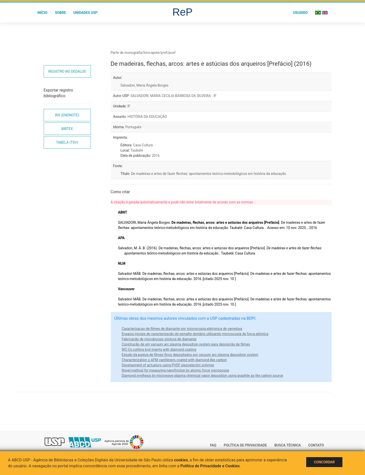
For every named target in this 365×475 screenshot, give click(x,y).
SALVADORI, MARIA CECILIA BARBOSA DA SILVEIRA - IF (173, 96)
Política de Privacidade (245, 445)
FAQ (213, 445)
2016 (156, 156)
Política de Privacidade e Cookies (210, 466)
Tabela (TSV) (67, 142)
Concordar (324, 462)
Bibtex (67, 129)
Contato (316, 445)
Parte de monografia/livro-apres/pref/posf (143, 53)
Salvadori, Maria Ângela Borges (144, 85)
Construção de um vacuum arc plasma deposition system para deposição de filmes (186, 344)
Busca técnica (287, 445)
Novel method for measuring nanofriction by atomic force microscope (175, 370)
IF (128, 106)
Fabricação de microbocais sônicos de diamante (159, 339)
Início (42, 13)
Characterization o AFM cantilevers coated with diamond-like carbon (174, 360)
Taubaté (137, 150)
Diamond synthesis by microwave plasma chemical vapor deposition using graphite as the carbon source (202, 376)
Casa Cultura (143, 145)
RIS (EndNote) (67, 115)
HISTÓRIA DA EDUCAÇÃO (147, 117)
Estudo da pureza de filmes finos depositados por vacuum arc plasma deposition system (190, 355)
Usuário (300, 13)
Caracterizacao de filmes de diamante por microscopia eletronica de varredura (182, 329)
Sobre (60, 13)
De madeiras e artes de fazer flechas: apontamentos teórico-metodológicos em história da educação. (209, 174)
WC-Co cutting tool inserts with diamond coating (159, 349)
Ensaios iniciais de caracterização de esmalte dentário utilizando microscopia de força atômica (195, 334)
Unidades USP (85, 13)
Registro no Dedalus (67, 71)
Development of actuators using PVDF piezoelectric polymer (168, 365)
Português (133, 127)
